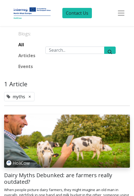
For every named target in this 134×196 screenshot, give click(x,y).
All (21, 45)
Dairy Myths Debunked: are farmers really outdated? (58, 178)
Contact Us (77, 13)
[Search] (110, 50)
